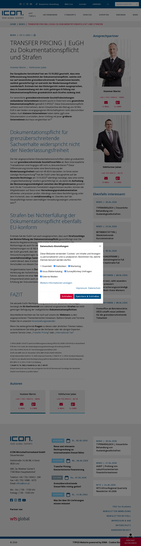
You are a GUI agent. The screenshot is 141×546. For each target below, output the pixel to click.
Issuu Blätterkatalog (52, 271)
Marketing (76, 266)
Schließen (67, 296)
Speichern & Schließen (87, 296)
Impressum (81, 288)
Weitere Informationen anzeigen (56, 282)
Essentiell (47, 266)
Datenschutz (94, 288)
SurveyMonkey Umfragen (79, 271)
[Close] (100, 246)
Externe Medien (50, 276)
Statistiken (61, 266)
